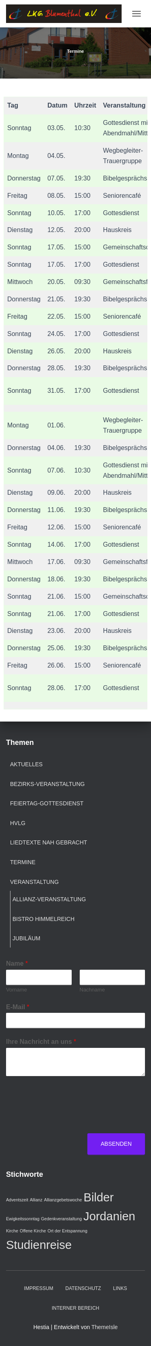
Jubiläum (26, 938)
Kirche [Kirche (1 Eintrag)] (12, 1230)
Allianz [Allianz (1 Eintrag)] (36, 1199)
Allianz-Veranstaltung (49, 899)
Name (17, 963)
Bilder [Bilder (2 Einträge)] (98, 1197)
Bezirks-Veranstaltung (47, 784)
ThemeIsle (104, 1327)
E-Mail (17, 1007)
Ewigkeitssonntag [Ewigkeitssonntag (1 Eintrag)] (22, 1218)
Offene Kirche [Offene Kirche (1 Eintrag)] (33, 1230)
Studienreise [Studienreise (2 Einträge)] (39, 1244)
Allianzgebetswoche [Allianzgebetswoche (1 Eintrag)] (63, 1199)
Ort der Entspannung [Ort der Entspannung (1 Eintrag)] (67, 1230)
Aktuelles (26, 764)
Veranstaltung (34, 882)
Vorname (16, 990)
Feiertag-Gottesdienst (46, 803)
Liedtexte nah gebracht (48, 842)
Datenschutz (83, 1288)
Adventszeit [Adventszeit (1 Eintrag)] (17, 1199)
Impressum (39, 1288)
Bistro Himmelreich (43, 919)
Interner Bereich (75, 1308)
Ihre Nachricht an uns (41, 1041)
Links (120, 1288)
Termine (22, 862)
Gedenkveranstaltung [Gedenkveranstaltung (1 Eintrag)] (61, 1218)
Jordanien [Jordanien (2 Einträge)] (109, 1216)
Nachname (92, 990)
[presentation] (67, 1120)
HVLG (17, 823)
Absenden (116, 1144)
